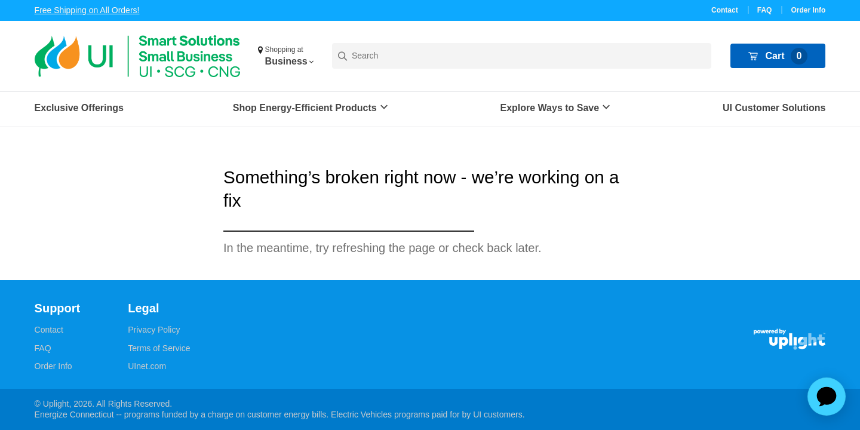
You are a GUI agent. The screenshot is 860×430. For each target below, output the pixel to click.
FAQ (764, 10)
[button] (285, 56)
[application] (826, 396)
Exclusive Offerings (79, 108)
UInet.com (147, 366)
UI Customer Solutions (774, 108)
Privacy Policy (154, 329)
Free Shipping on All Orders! (87, 10)
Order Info (808, 10)
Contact (724, 10)
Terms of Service (159, 348)
